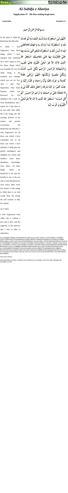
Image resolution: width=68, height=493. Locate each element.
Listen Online (6, 21)
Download (59, 21)
